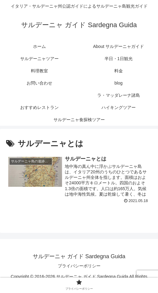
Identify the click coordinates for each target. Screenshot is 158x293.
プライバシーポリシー (79, 265)
